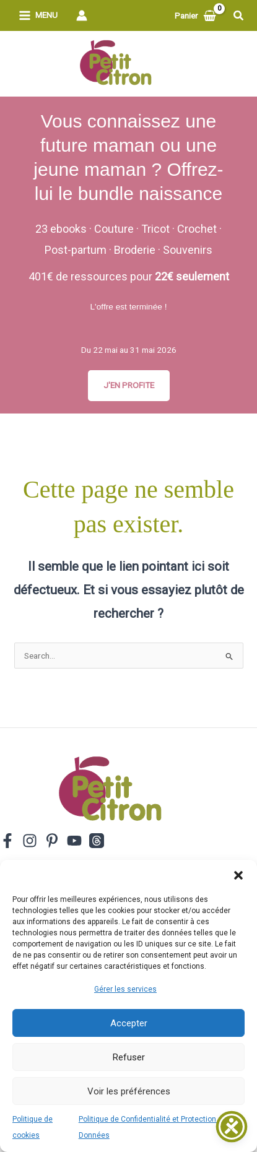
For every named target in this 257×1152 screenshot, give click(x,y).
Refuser (129, 1057)
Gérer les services (125, 989)
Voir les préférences (128, 1091)
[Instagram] (29, 840)
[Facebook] (7, 840)
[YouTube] (74, 840)
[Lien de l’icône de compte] (81, 15)
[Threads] (96, 840)
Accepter (128, 1023)
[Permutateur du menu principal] (38, 16)
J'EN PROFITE (128, 385)
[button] (238, 875)
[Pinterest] (52, 840)
